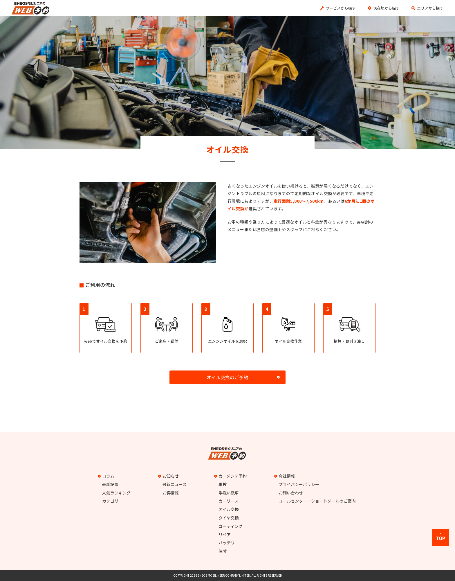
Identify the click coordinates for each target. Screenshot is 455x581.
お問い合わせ (291, 493)
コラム (106, 476)
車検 (223, 484)
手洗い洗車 (229, 493)
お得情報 (170, 493)
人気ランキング (116, 493)
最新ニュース (174, 484)
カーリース (229, 501)
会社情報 (285, 476)
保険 (223, 551)
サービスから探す (341, 8)
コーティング (231, 526)
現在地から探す (386, 8)
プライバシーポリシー (299, 484)
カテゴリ (110, 501)
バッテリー (229, 543)
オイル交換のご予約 (227, 377)
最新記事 (110, 484)
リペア (225, 534)
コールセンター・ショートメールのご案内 (317, 501)
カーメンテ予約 (231, 476)
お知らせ (169, 476)
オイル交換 (229, 509)
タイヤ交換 (229, 518)
